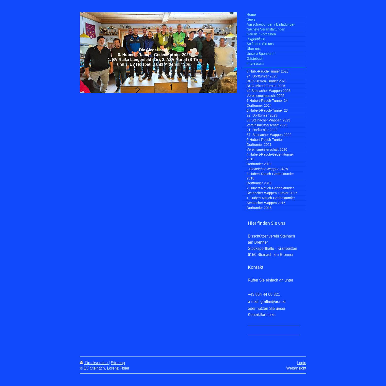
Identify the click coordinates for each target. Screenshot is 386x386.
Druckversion (94, 363)
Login (301, 363)
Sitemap (118, 363)
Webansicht (296, 368)
